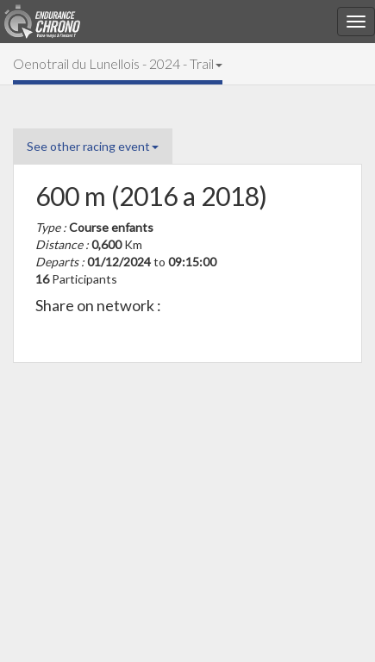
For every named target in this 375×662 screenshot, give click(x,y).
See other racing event (93, 146)
